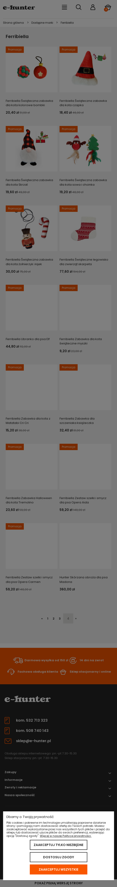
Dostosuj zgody (58, 857)
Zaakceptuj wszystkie (58, 869)
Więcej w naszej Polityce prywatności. (66, 836)
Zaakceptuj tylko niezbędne (58, 845)
